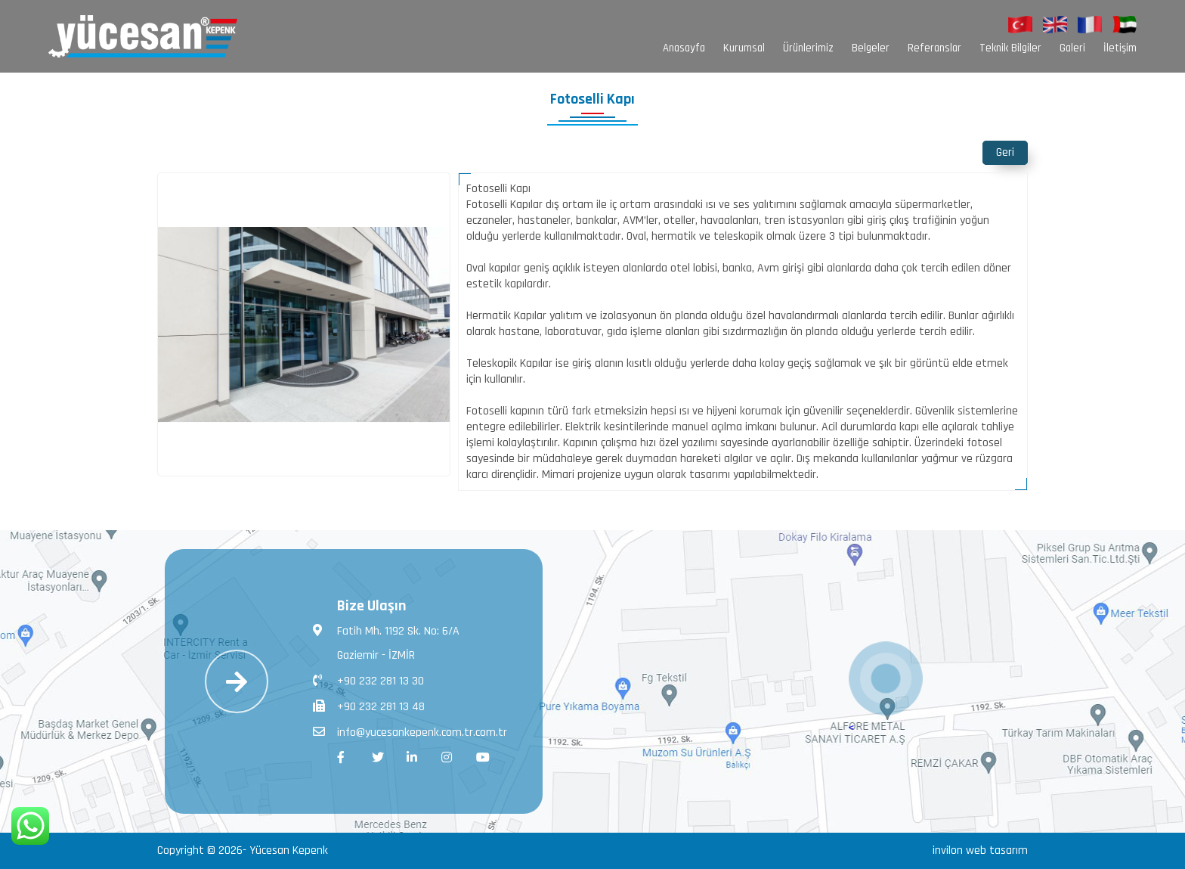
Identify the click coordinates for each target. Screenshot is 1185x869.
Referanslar (934, 48)
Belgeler (871, 48)
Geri (1005, 152)
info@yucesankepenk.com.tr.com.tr (410, 731)
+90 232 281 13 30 (368, 680)
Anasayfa (684, 48)
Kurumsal (744, 48)
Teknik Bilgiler (1010, 48)
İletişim (1120, 48)
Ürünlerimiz (808, 48)
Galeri (1072, 48)
